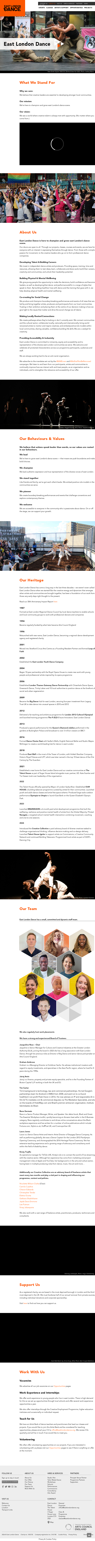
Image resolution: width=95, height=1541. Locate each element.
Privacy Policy (73, 1534)
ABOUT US (29, 1473)
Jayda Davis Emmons (28, 1202)
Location (5, 1508)
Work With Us (30, 1489)
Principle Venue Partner (78, 1478)
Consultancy (52, 1491)
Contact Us (6, 1505)
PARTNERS (74, 1473)
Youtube (9, 1486)
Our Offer (28, 1480)
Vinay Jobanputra (27, 1208)
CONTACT (52, 1499)
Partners (79, 3)
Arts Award (51, 1493)
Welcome (5, 1503)
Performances (52, 1486)
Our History (29, 1482)
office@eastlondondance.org (63, 1430)
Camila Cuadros (26, 1187)
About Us (28, 1478)
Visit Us (59, 3)
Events (42, 8)
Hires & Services (69, 3)
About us (52, 3)
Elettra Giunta (25, 1196)
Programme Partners (77, 1480)
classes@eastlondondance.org (69, 1518)
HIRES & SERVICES (55, 1473)
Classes (49, 8)
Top (89, 1535)
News (86, 3)
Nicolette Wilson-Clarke (29, 1184)
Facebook (3, 1486)
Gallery (41, 5)
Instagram (12, 1486)
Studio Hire (51, 1478)
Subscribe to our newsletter (10, 1481)
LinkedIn (15, 1486)
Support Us (43, 3)
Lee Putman (24, 1205)
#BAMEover (61, 361)
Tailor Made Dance (54, 1480)
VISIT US (5, 1499)
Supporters (74, 1482)
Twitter (6, 1486)
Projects (88, 8)
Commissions (52, 1489)
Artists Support (61, 8)
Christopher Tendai (27, 1193)
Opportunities (76, 8)
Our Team (28, 1484)
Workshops (52, 1482)
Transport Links (7, 1510)
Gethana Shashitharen (28, 1199)
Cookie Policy (62, 1534)
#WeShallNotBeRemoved (80, 361)
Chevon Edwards (26, 1190)
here (55, 602)
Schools (50, 1484)
